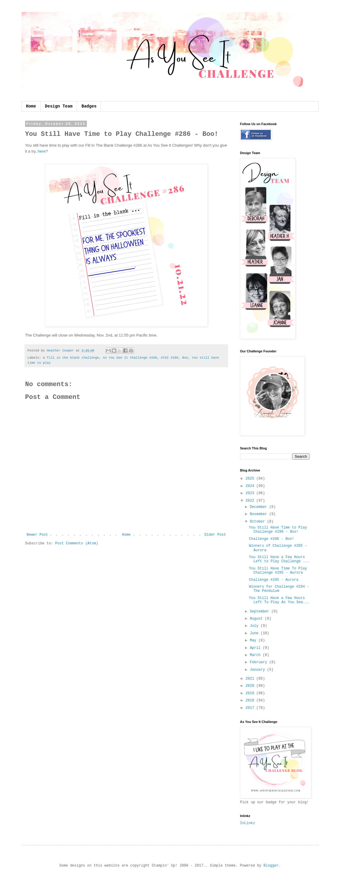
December (259, 507)
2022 (251, 501)
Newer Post (37, 535)
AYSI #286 (169, 358)
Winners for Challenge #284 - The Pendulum (279, 589)
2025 (251, 479)
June (255, 633)
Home (31, 106)
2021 (251, 679)
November (259, 514)
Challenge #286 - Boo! (271, 539)
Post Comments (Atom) (76, 543)
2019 (251, 693)
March (256, 655)
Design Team (59, 106)
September (260, 611)
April (256, 648)
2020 (251, 686)
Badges (88, 106)
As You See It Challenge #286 (130, 358)
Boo (185, 358)
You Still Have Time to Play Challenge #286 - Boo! (278, 530)
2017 (251, 708)
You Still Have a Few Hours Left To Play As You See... (279, 600)
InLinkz (247, 823)
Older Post (215, 535)
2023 (251, 493)
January (258, 670)
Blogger (271, 866)
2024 (251, 486)
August (257, 619)
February (259, 662)
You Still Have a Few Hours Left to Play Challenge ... (279, 559)
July (255, 626)
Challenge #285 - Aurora (274, 580)
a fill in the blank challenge (71, 358)
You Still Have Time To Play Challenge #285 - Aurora (278, 570)
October (258, 522)
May (254, 640)
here (41, 151)
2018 (251, 700)
